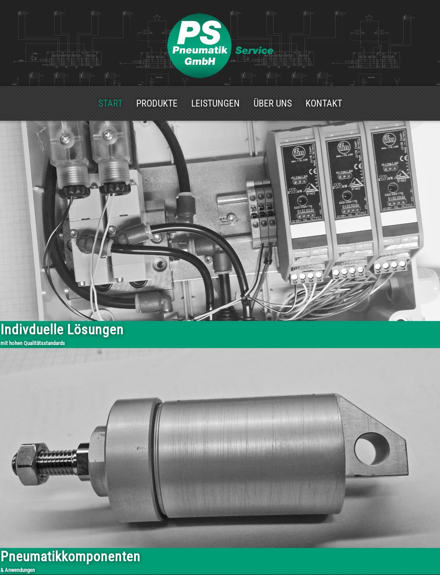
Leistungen (215, 103)
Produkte (156, 103)
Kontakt (324, 103)
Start (110, 103)
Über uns (273, 103)
